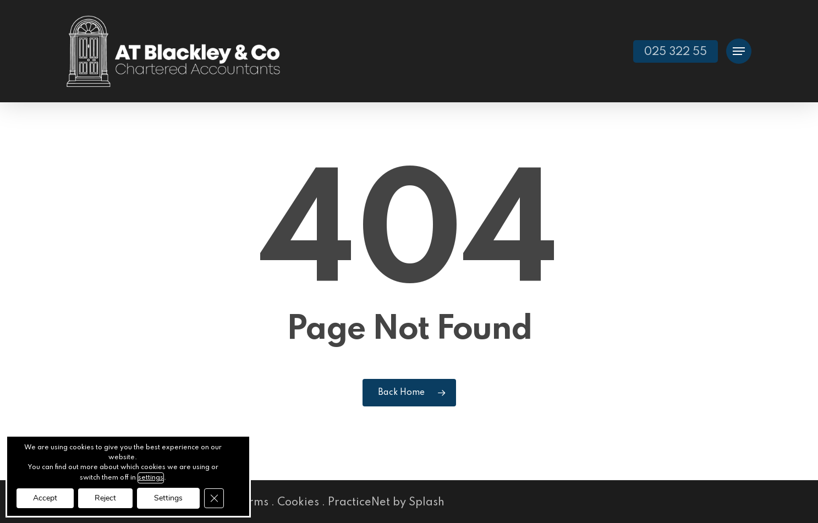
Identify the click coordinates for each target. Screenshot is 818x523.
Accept (45, 498)
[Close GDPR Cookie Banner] (214, 498)
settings (150, 478)
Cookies (298, 502)
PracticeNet (359, 502)
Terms (252, 502)
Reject (105, 498)
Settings (168, 498)
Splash (426, 502)
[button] (738, 51)
